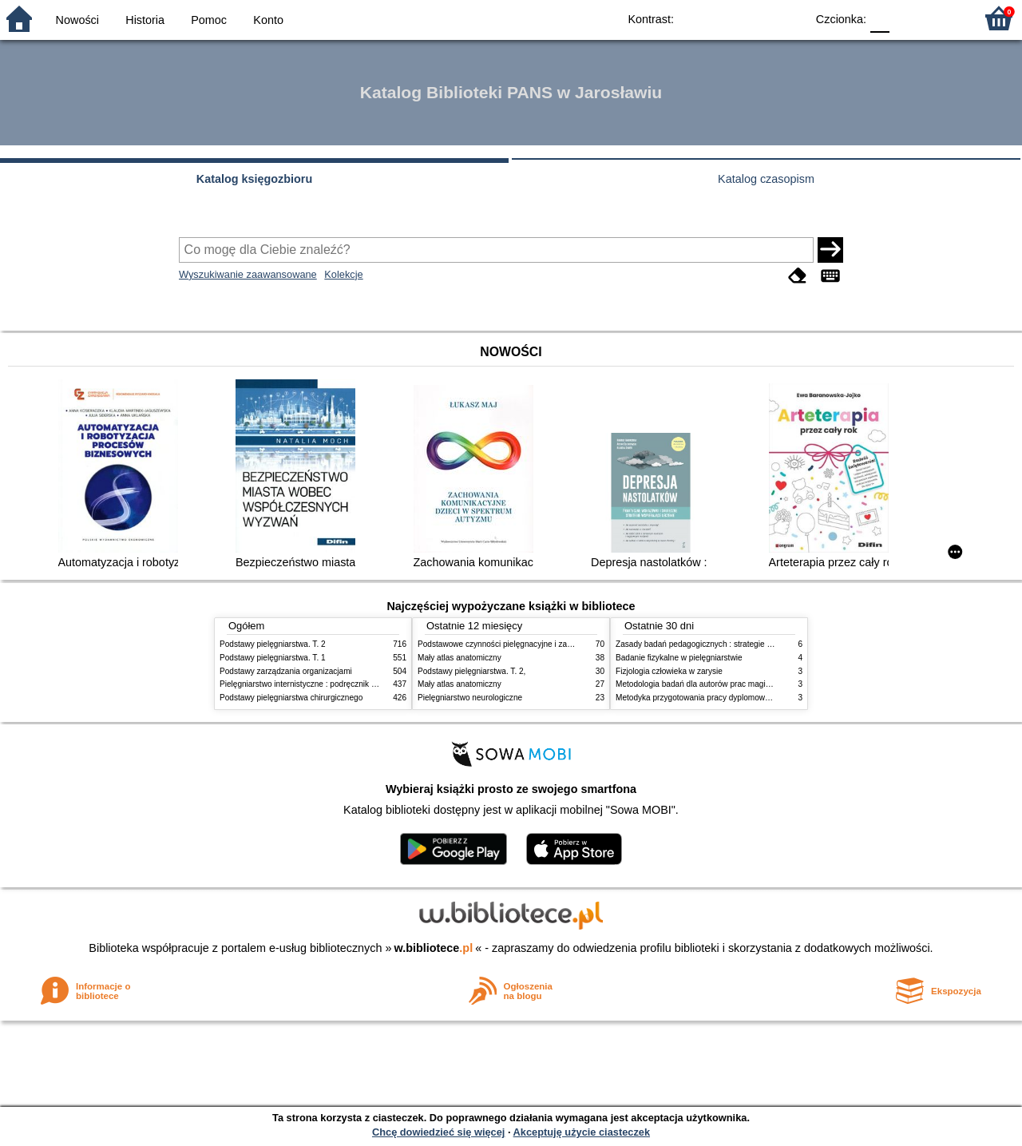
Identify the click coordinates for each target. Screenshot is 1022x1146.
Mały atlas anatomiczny (459, 657)
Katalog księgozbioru (254, 178)
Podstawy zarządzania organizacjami (286, 671)
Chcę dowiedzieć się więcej (438, 1132)
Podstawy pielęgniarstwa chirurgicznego (291, 697)
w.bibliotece (433, 948)
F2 (944, 18)
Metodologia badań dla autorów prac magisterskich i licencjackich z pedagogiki (756, 684)
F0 (879, 18)
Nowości (77, 20)
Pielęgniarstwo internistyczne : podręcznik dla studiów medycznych (339, 684)
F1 (907, 18)
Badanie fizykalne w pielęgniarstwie (679, 657)
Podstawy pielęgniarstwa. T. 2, (471, 671)
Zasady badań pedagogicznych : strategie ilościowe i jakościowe (730, 644)
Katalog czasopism (766, 178)
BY (788, 18)
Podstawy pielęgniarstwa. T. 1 (273, 657)
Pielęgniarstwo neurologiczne (470, 697)
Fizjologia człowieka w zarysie (669, 671)
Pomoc (209, 20)
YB (756, 18)
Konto (268, 20)
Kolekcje (343, 274)
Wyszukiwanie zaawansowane (248, 274)
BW (724, 18)
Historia (144, 20)
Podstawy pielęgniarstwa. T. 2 (273, 644)
